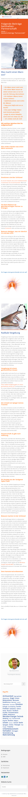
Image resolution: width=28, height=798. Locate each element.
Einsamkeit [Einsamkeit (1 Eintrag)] (12, 704)
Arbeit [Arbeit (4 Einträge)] (17, 698)
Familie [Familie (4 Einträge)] (18, 707)
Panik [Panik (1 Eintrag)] (10, 718)
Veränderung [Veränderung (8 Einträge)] (8, 733)
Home (3, 31)
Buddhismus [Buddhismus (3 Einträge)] (7, 702)
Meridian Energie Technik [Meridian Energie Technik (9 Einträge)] (13, 716)
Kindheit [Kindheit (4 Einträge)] (15, 711)
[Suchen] (23, 684)
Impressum (6, 767)
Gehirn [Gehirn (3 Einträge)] (19, 709)
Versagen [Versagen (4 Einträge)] (15, 731)
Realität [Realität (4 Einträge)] (10, 721)
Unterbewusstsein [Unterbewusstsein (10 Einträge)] (10, 729)
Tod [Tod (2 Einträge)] (22, 725)
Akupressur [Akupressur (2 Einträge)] (6, 698)
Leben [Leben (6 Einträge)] (5, 714)
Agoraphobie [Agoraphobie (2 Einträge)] (17, 696)
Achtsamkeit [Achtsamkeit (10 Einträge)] (8, 696)
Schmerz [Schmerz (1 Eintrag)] (11, 722)
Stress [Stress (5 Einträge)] (11, 725)
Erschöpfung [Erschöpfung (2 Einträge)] (11, 706)
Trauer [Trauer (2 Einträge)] (4, 727)
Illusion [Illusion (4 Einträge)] (9, 711)
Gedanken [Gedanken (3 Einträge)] (12, 709)
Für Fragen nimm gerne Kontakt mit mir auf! (14, 272)
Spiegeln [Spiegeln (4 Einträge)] (5, 725)
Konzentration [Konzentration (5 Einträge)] (13, 712)
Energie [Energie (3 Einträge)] (5, 706)
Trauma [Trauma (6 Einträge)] (10, 727)
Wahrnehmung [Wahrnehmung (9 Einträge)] (9, 735)
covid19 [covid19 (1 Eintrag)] (18, 702)
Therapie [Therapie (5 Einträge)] (17, 725)
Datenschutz (6, 765)
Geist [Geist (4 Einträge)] (4, 711)
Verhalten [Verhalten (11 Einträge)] (7, 731)
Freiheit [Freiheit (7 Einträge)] (6, 708)
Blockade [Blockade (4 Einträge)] (16, 700)
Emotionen (8, 228)
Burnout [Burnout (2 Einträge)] (13, 702)
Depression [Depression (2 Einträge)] (6, 704)
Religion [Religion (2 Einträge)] (16, 720)
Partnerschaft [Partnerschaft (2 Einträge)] (16, 718)
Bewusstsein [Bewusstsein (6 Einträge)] (7, 700)
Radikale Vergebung (10, 332)
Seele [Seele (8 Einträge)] (21, 722)
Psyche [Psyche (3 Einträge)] (5, 720)
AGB (4, 756)
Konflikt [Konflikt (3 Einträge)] (5, 712)
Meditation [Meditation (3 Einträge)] (11, 714)
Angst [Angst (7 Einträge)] (12, 698)
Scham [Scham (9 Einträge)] (5, 722)
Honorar (5, 754)
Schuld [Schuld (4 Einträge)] (15, 723)
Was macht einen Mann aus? (12, 73)
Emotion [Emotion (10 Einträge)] (19, 704)
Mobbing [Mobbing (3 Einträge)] (5, 718)
